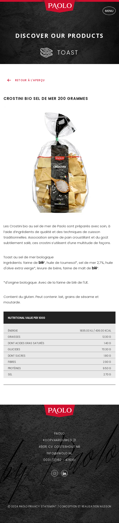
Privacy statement (42, 506)
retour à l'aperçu (30, 80)
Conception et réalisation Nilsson (85, 506)
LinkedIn (64, 473)
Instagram (54, 473)
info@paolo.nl (59, 453)
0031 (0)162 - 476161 (59, 460)
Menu (109, 11)
